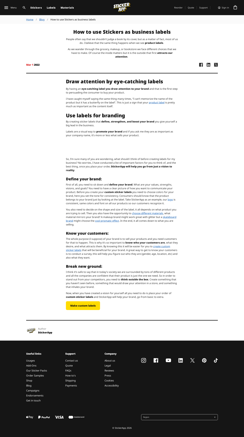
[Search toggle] (23, 8)
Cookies (109, 380)
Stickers (36, 7)
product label (157, 102)
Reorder (178, 7)
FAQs (68, 370)
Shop (29, 380)
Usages (30, 360)
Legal (108, 365)
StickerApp (45, 332)
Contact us (71, 360)
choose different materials (147, 213)
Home (29, 19)
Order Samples (35, 375)
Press (108, 375)
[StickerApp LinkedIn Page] (208, 68)
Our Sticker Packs (36, 370)
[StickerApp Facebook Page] (201, 68)
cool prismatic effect (107, 220)
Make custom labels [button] (83, 305)
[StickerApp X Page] (216, 68)
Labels (51, 7)
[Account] (223, 7)
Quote (191, 7)
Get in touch (33, 400)
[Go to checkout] (235, 7)
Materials (67, 7)
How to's (70, 375)
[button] (179, 417)
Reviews (109, 370)
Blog (42, 19)
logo (170, 199)
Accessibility (112, 385)
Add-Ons (31, 365)
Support (203, 7)
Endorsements (34, 395)
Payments (71, 385)
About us (110, 360)
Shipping (70, 380)
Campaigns (32, 390)
